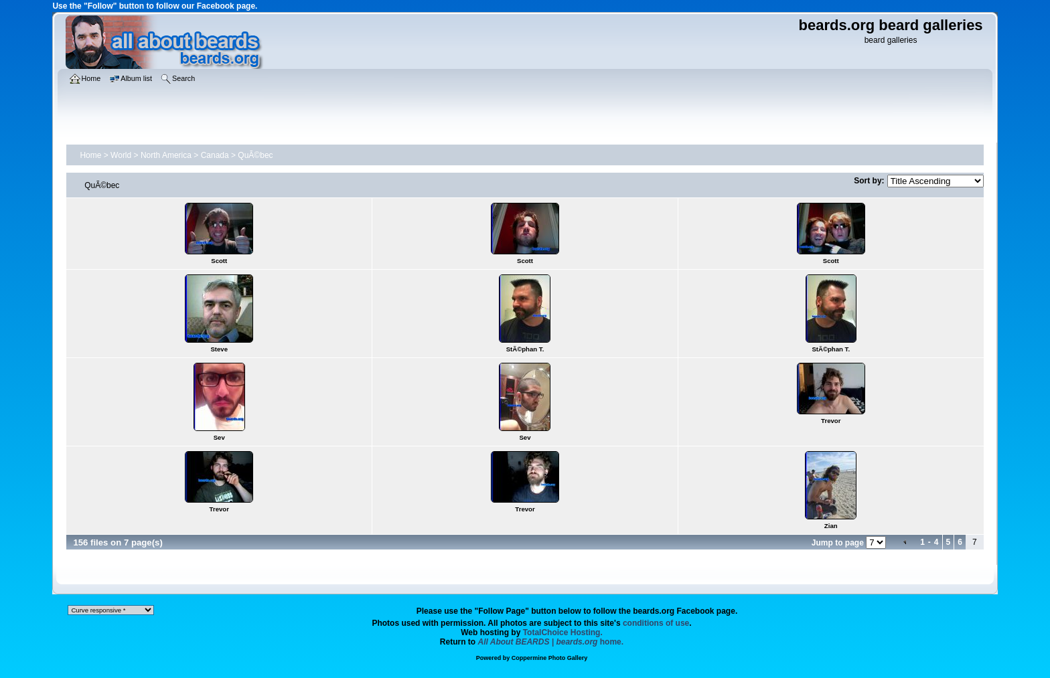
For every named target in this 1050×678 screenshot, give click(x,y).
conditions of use (656, 623)
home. (551, 642)
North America (166, 155)
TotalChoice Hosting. (563, 632)
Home (90, 155)
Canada (215, 155)
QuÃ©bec (255, 155)
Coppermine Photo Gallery (550, 658)
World (120, 155)
